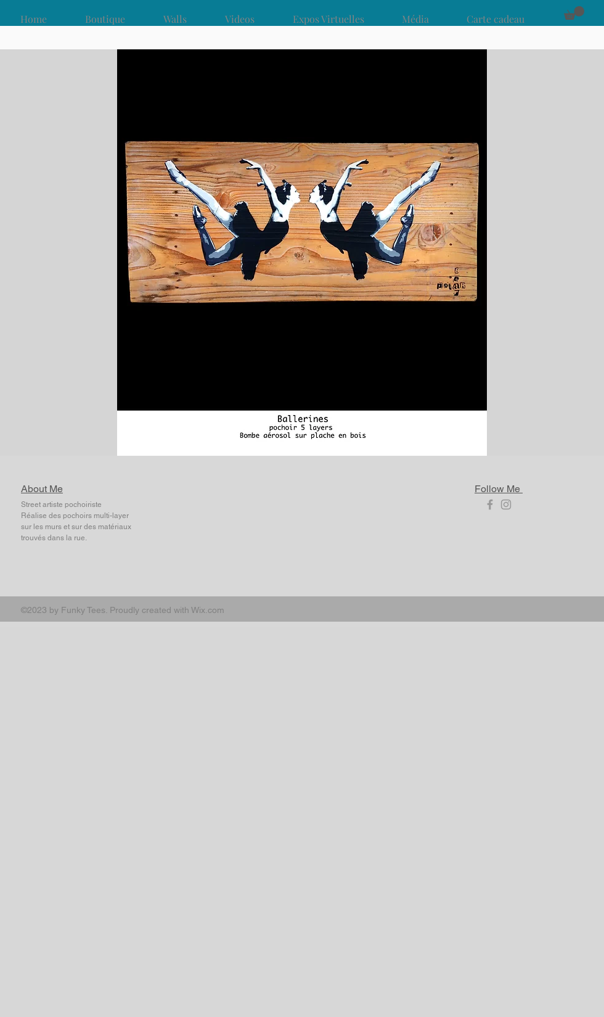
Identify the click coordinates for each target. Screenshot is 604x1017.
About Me (42, 489)
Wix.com (207, 610)
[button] (574, 13)
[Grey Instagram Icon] (506, 504)
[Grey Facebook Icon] (490, 504)
